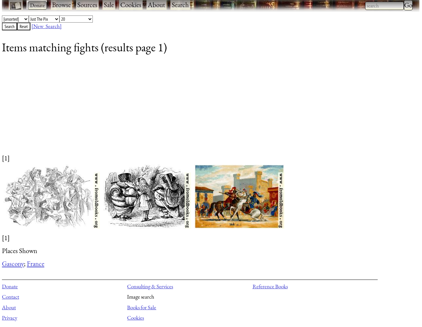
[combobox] (384, 6)
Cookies (130, 4)
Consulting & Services (150, 286)
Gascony (13, 263)
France (35, 263)
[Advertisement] (196, 108)
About (156, 4)
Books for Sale (141, 307)
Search (180, 4)
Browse (61, 4)
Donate (10, 286)
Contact (10, 296)
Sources (87, 4)
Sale (109, 4)
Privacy (9, 317)
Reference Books (270, 286)
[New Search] (46, 26)
